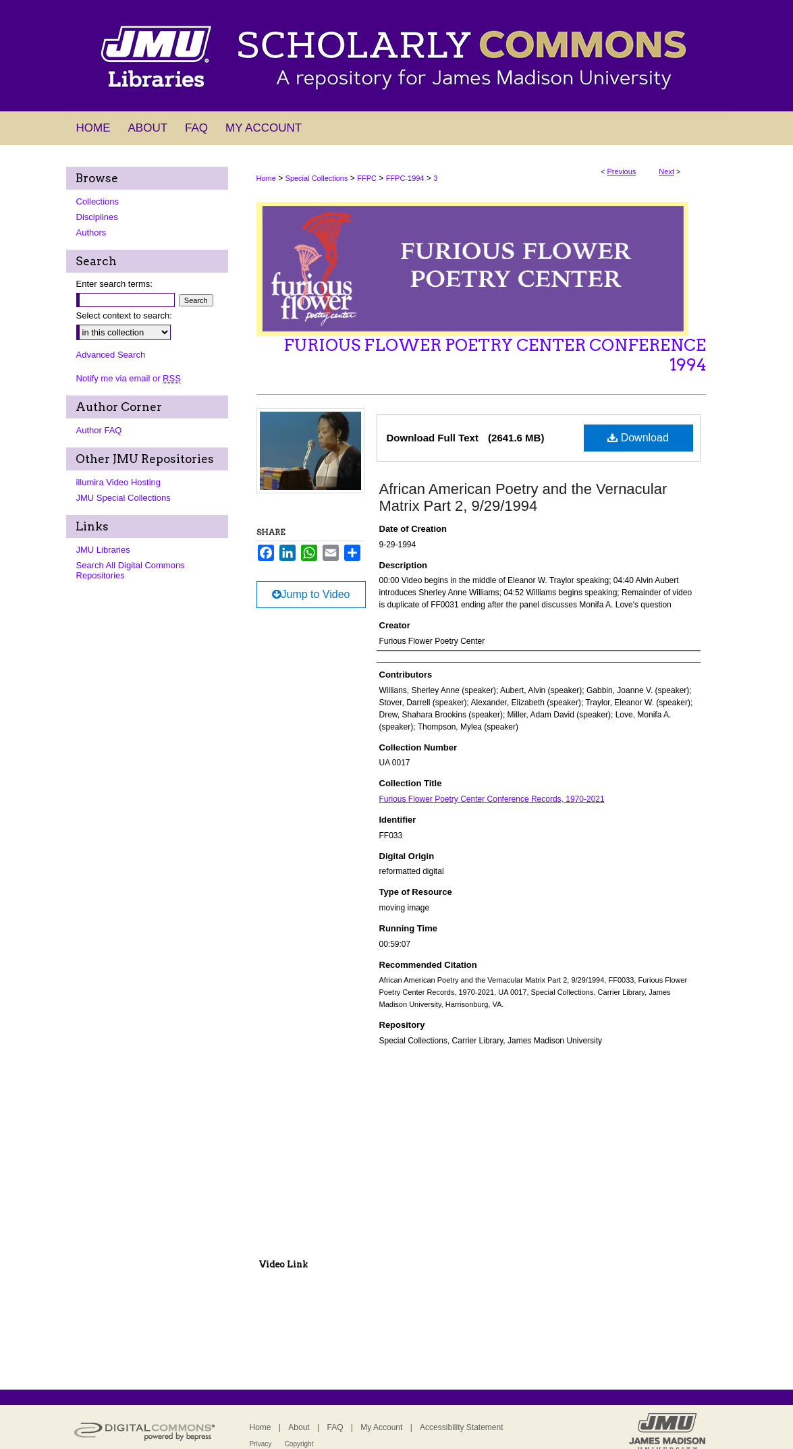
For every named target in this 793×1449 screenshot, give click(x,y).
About (298, 1427)
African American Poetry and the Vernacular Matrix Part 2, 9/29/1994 (523, 497)
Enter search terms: (114, 284)
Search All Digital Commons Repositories (130, 570)
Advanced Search (111, 355)
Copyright (299, 1444)
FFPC (367, 178)
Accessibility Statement (461, 1427)
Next (666, 171)
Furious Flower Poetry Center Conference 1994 (494, 355)
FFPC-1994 (405, 178)
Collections (97, 201)
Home (266, 178)
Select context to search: (124, 315)
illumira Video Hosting (118, 482)
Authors (91, 232)
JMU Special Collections (123, 498)
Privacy (261, 1444)
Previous (621, 171)
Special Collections (316, 178)
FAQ (335, 1427)
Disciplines (97, 217)
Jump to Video (311, 594)
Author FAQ (99, 430)
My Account (381, 1427)
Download (638, 437)
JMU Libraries (103, 550)
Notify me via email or (128, 378)
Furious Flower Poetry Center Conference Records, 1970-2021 (492, 799)
